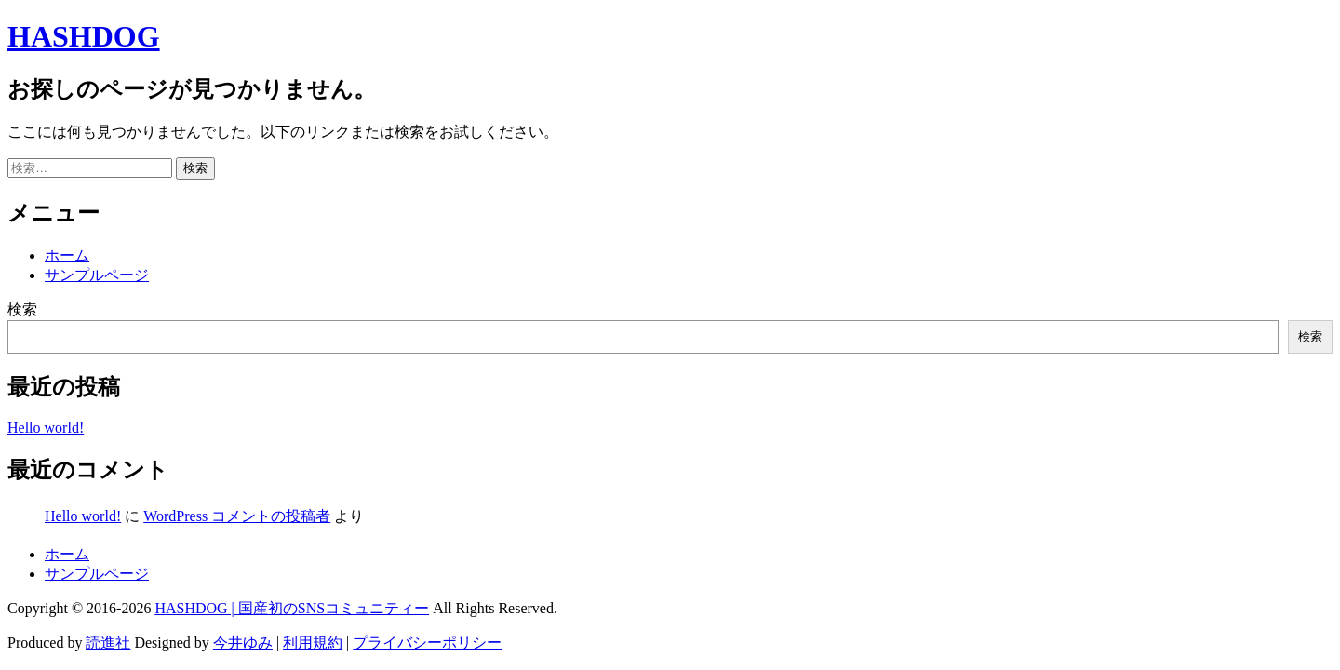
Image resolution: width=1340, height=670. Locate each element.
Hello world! (45, 428)
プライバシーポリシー (427, 642)
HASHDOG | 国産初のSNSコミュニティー (291, 608)
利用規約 (312, 642)
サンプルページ (97, 275)
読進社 (108, 642)
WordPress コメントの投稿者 (236, 516)
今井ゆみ (243, 642)
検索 (22, 309)
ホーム (67, 255)
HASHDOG (83, 36)
